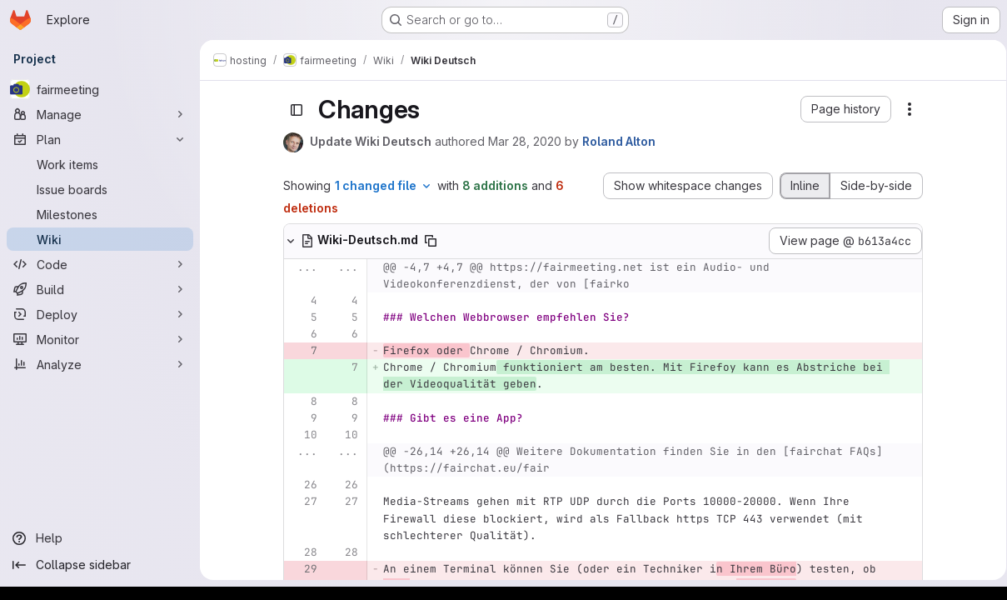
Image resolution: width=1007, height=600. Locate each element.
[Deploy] (100, 314)
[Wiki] (100, 239)
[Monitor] (100, 339)
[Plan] (100, 139)
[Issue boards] (100, 189)
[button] (843, 109)
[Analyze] (100, 364)
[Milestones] (100, 214)
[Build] (100, 289)
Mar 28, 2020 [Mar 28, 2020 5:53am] (522, 141)
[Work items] (100, 164)
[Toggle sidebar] (294, 110)
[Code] (100, 264)
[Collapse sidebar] (100, 565)
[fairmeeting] (100, 89)
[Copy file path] (428, 241)
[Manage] (100, 114)
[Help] (100, 538)
